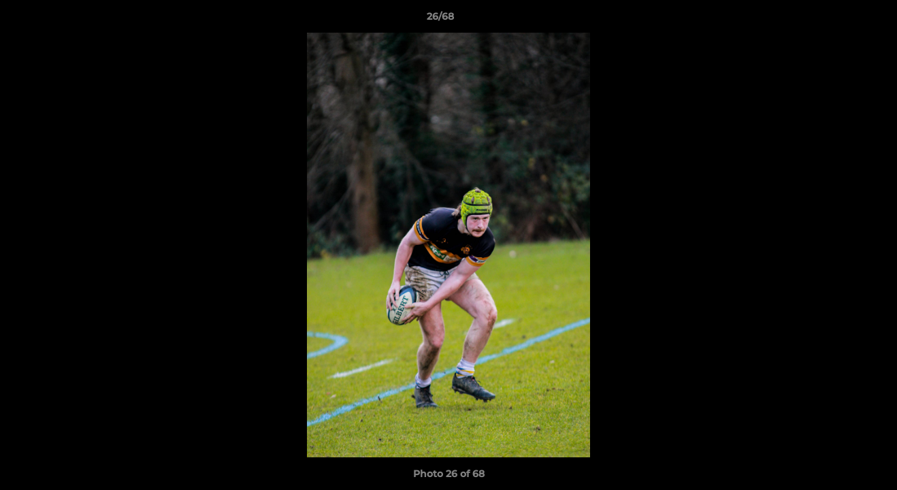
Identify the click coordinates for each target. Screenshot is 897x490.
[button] (840, 20)
